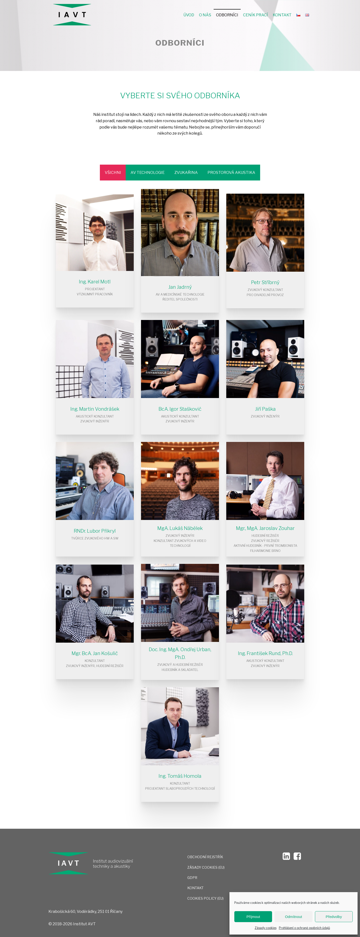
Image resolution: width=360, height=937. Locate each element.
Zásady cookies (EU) (206, 867)
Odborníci (227, 15)
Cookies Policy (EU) (205, 898)
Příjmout (253, 917)
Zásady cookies (265, 928)
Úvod (188, 15)
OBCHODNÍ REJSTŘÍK (205, 857)
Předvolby (334, 917)
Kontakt (282, 15)
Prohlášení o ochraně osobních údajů (304, 928)
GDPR (192, 878)
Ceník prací (255, 15)
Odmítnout (293, 917)
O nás (205, 15)
